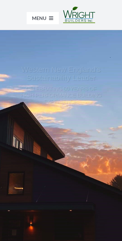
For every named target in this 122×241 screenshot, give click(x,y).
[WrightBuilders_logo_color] (79, 9)
